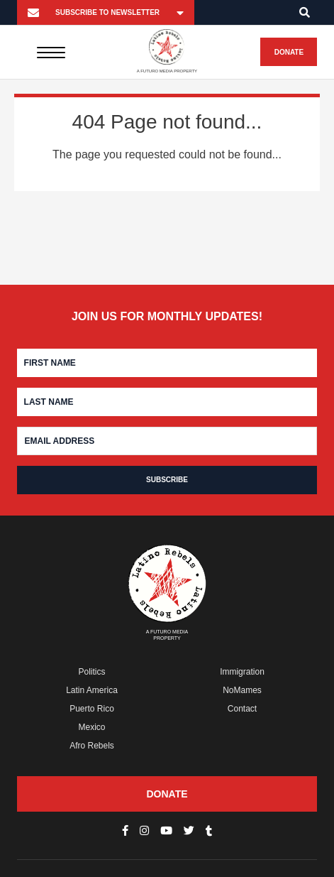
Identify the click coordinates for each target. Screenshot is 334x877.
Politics (92, 672)
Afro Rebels (91, 746)
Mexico (92, 727)
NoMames (242, 690)
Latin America (92, 690)
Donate (289, 52)
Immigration (242, 672)
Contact (242, 709)
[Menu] (51, 52)
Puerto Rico (91, 709)
